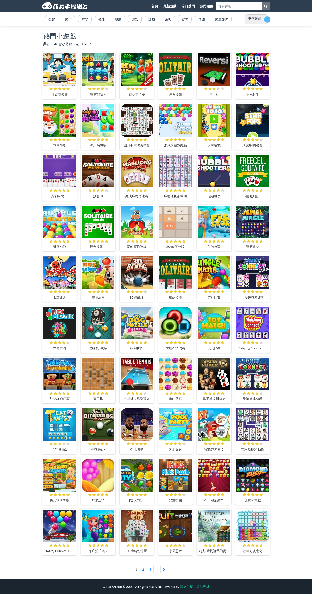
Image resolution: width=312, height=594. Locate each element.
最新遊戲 (169, 6)
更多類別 (254, 18)
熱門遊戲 (206, 6)
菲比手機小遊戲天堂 (65, 6)
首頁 (155, 6)
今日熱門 (188, 6)
